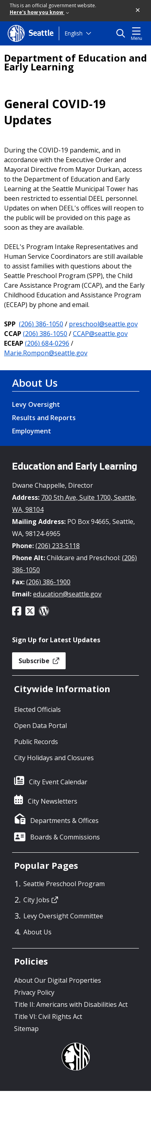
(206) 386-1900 (48, 581)
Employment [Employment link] (31, 431)
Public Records (36, 741)
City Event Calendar (58, 781)
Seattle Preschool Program (64, 883)
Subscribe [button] (39, 660)
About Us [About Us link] (35, 382)
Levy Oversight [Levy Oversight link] (36, 404)
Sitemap (26, 1028)
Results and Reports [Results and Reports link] (44, 417)
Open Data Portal (40, 725)
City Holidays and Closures (54, 757)
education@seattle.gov (67, 594)
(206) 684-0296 (47, 343)
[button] (138, 10)
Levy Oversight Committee (63, 915)
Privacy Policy (34, 992)
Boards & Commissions (65, 837)
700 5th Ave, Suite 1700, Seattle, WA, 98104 (74, 503)
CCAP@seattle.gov (100, 333)
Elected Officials (37, 709)
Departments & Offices (64, 820)
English (73, 33)
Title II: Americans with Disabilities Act (71, 1004)
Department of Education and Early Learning (75, 62)
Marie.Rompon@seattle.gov (45, 352)
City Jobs (40, 899)
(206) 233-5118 (57, 545)
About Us (37, 932)
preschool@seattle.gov (103, 324)
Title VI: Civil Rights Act (48, 1016)
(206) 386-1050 (41, 324)
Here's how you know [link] (39, 12)
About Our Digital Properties (57, 980)
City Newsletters (52, 801)
